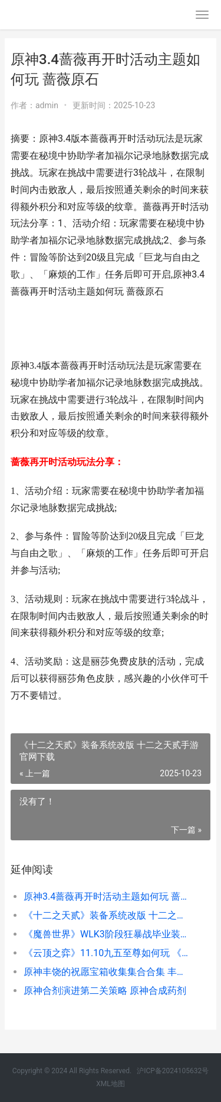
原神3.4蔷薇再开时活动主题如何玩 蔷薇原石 (108, 896)
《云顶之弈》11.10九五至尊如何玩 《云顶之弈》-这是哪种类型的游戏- (108, 953)
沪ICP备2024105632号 (173, 1071)
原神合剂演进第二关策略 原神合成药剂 (105, 990)
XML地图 (110, 1084)
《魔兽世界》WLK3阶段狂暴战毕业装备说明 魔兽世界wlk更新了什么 (108, 934)
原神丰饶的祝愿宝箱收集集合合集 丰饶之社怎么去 (108, 971)
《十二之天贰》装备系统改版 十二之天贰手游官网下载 (108, 915)
